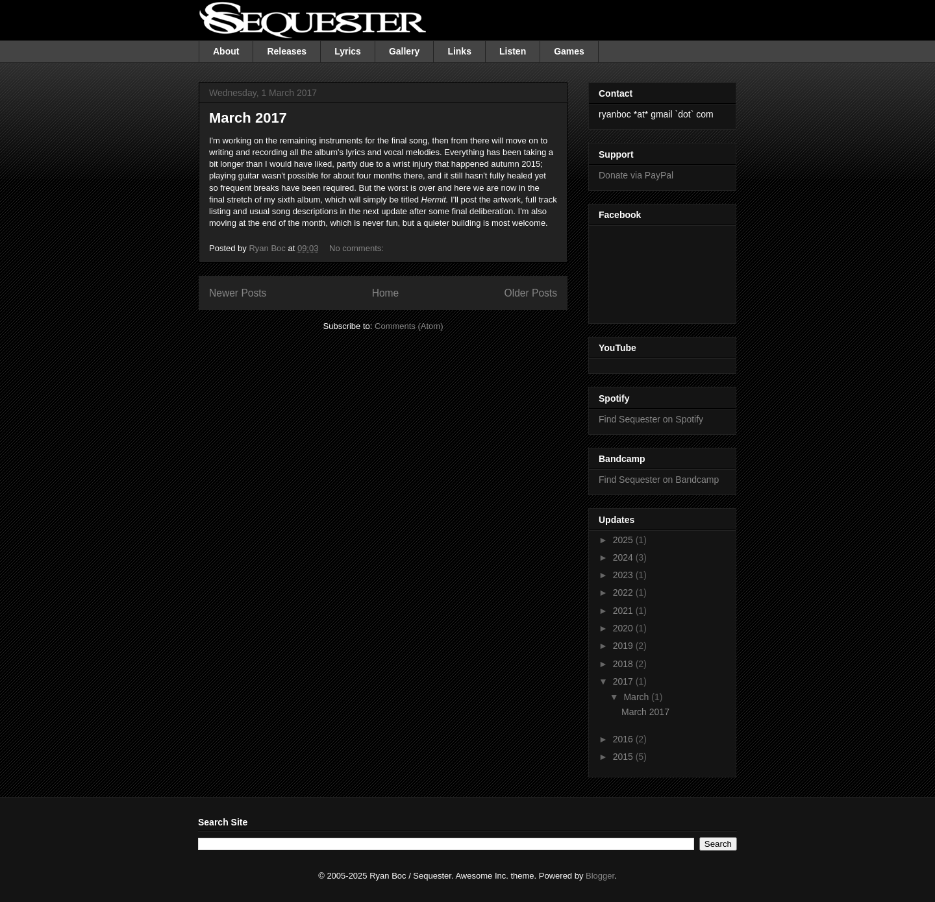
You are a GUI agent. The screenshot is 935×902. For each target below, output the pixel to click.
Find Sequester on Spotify (651, 419)
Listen (512, 51)
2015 (624, 756)
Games (569, 51)
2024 (624, 557)
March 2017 (248, 118)
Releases (286, 51)
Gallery (404, 51)
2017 (624, 681)
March (637, 697)
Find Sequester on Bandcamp (659, 479)
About (226, 51)
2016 (624, 739)
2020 (624, 628)
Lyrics (347, 51)
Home (385, 293)
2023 (624, 575)
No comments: (357, 248)
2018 (624, 664)
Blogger (600, 876)
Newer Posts (237, 293)
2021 (624, 610)
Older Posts (531, 293)
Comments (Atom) (409, 326)
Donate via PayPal (636, 175)
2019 (624, 645)
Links (459, 51)
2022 (624, 592)
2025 (624, 540)
